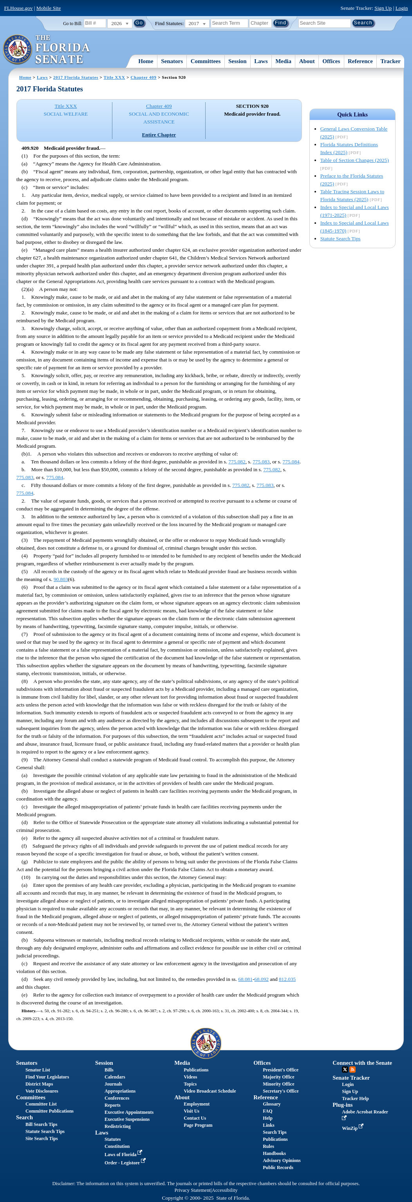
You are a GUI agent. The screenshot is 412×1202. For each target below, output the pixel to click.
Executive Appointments (129, 1112)
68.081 (245, 979)
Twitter (345, 1069)
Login (402, 8)
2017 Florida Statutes (75, 77)
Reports (113, 1105)
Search (24, 1117)
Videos (190, 1077)
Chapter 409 (143, 77)
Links (268, 1125)
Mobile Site (48, 8)
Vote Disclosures (41, 1091)
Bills (109, 1070)
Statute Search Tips (340, 238)
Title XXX (114, 77)
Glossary (271, 1104)
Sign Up (383, 8)
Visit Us (191, 1111)
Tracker (390, 61)
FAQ (267, 1111)
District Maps (39, 1084)
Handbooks (274, 1153)
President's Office (280, 1070)
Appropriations (120, 1091)
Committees (206, 61)
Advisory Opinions (281, 1160)
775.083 (261, 462)
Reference (360, 61)
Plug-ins (342, 1105)
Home (145, 61)
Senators (172, 61)
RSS (352, 1069)
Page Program (198, 1125)
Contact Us (195, 1118)
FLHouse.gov (18, 8)
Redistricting (118, 1126)
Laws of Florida (124, 1154)
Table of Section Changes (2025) (354, 160)
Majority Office (278, 1077)
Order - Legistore (126, 1163)
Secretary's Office (280, 1091)
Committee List (41, 1104)
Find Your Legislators (47, 1077)
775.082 (236, 462)
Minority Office (278, 1084)
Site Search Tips (41, 1138)
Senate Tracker (351, 1078)
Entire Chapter (159, 135)
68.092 (261, 979)
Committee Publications (49, 1111)
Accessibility (225, 1190)
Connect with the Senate (362, 1063)
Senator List (37, 1070)
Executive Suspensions (127, 1119)
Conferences (117, 1098)
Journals (113, 1084)
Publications (196, 1070)
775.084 (290, 462)
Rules (268, 1146)
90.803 (61, 579)
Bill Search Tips (41, 1124)
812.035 (287, 979)
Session (237, 61)
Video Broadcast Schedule (210, 1091)
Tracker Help (355, 1098)
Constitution (117, 1146)
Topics (190, 1084)
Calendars (115, 1077)
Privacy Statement (192, 1190)
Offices (331, 61)
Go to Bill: (72, 23)
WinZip (353, 1128)
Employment (197, 1104)
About (307, 61)
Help (268, 1118)
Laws (260, 61)
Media (283, 61)
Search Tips (274, 1132)
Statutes (113, 1139)
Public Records (278, 1167)
